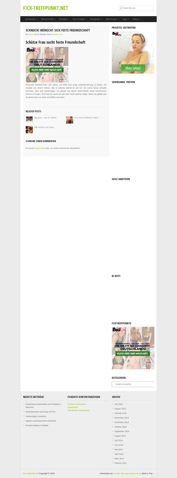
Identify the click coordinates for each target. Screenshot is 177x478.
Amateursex (31, 19)
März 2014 (119, 458)
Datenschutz (135, 473)
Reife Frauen (112, 19)
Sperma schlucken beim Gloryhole (41, 421)
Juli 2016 (119, 404)
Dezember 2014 (122, 418)
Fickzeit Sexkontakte (77, 404)
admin (31, 34)
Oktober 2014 (121, 427)
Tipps (126, 19)
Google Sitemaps (121, 473)
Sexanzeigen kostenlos (36, 416)
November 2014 (122, 422)
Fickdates (64, 19)
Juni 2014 (119, 445)
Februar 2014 (121, 463)
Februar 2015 (121, 413)
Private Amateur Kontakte (37, 425)
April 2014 (119, 454)
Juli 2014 (119, 440)
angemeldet (40, 148)
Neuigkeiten (96, 19)
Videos (136, 19)
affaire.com (58, 34)
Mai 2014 (119, 449)
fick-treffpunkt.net (45, 7)
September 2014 (122, 431)
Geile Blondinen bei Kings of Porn (40, 412)
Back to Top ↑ (148, 473)
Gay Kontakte (80, 19)
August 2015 (120, 409)
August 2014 (120, 436)
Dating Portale (48, 19)
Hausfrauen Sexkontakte (78, 410)
